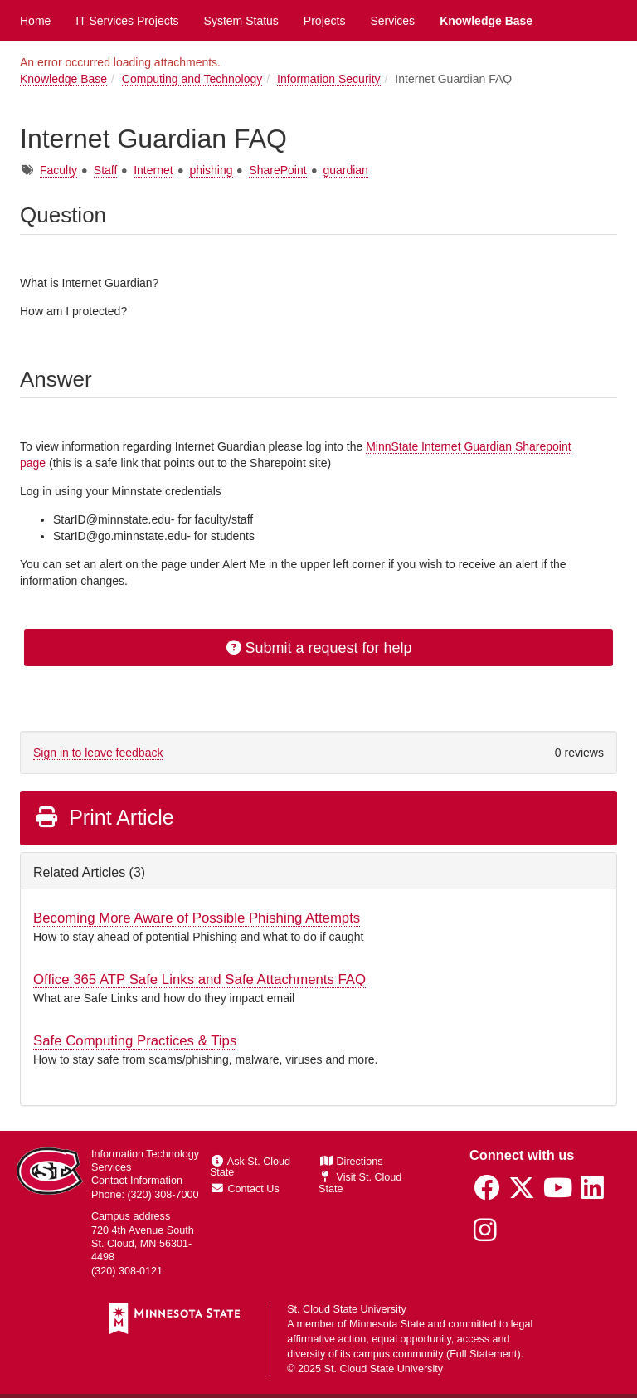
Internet (153, 170)
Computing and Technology (192, 78)
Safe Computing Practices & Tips (134, 1041)
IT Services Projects (126, 20)
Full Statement (483, 1354)
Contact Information (136, 1180)
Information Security (329, 78)
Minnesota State (387, 1324)
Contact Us (246, 1189)
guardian (345, 170)
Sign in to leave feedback (98, 752)
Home (35, 20)
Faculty (58, 170)
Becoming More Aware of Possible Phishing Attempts (196, 918)
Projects (325, 20)
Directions (351, 1161)
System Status (241, 20)
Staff (106, 170)
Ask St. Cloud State (250, 1167)
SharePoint (277, 170)
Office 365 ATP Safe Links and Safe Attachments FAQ (199, 979)
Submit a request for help (318, 648)
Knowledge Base (486, 20)
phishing (210, 170)
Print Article (104, 817)
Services (392, 20)
